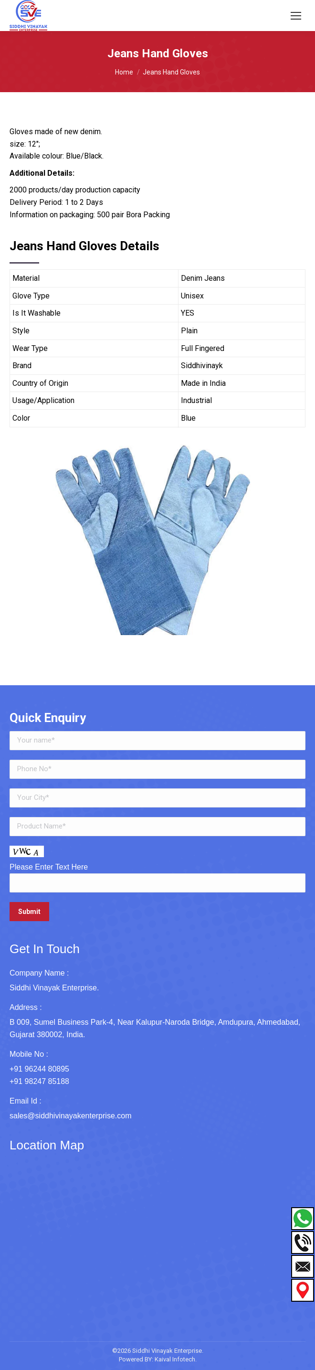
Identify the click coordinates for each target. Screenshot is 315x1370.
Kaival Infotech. (176, 1359)
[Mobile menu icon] (295, 15)
